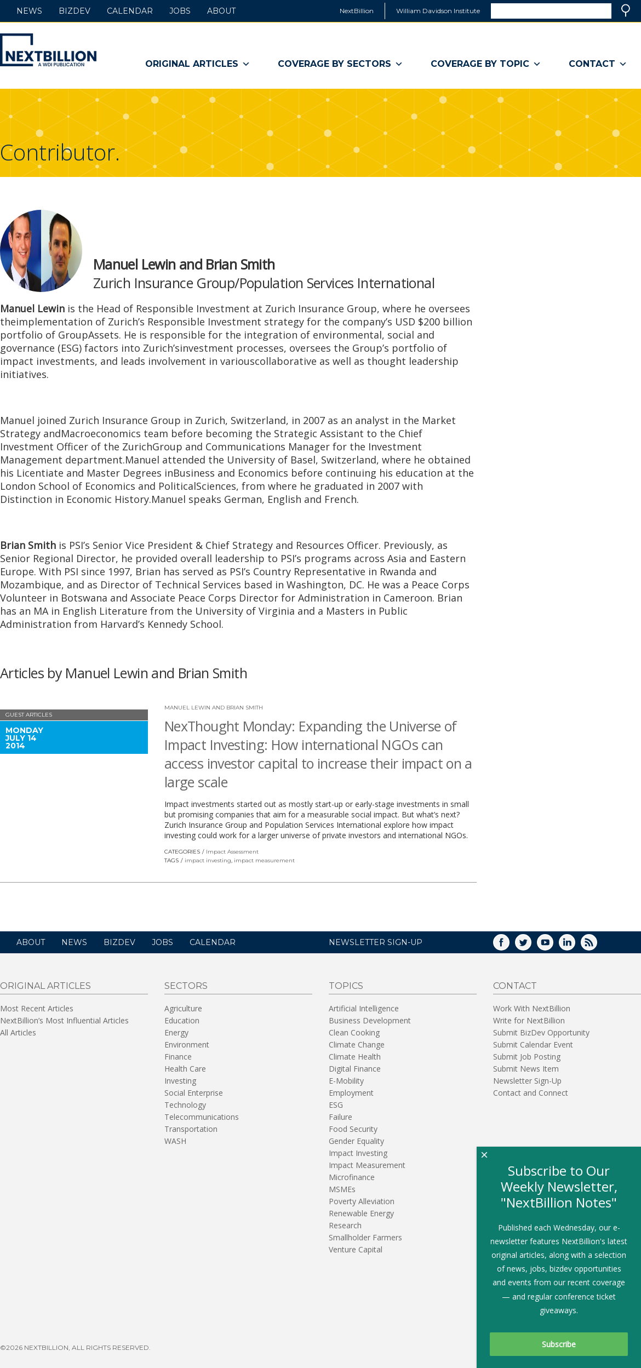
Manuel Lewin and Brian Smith (213, 707)
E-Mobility (346, 1080)
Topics (346, 986)
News (29, 11)
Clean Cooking (354, 1032)
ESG (336, 1105)
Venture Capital (355, 1249)
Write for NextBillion (529, 1020)
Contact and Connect (530, 1092)
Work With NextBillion (531, 1008)
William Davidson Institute (438, 11)
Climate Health (355, 1056)
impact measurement (264, 860)
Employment (351, 1092)
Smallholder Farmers (365, 1237)
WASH (175, 1141)
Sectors (186, 986)
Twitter (530, 946)
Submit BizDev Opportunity (541, 1032)
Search (625, 10)
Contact (598, 64)
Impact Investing (358, 1153)
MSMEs (342, 1189)
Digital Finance (355, 1068)
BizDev (74, 11)
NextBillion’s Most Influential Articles (64, 1020)
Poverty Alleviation (361, 1201)
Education (181, 1020)
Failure (340, 1117)
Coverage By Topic (486, 64)
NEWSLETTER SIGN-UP (375, 942)
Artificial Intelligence (364, 1008)
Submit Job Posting (526, 1056)
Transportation (191, 1129)
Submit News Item (526, 1068)
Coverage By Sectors (340, 64)
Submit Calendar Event (533, 1044)
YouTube (552, 946)
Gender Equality (356, 1141)
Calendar (130, 11)
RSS (596, 946)
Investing (180, 1080)
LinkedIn (574, 946)
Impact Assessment (232, 851)
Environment (186, 1044)
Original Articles (197, 64)
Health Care (185, 1068)
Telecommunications (201, 1117)
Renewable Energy (361, 1213)
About (221, 11)
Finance (178, 1056)
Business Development (370, 1020)
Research (345, 1225)
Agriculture (183, 1008)
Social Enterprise (193, 1092)
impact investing (208, 860)
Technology (185, 1105)
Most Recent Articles (36, 1008)
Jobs (180, 11)
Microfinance (352, 1177)
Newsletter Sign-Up (527, 1080)
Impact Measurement (367, 1165)
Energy (176, 1032)
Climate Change (357, 1044)
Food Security (353, 1129)
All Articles (18, 1032)
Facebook (509, 946)
